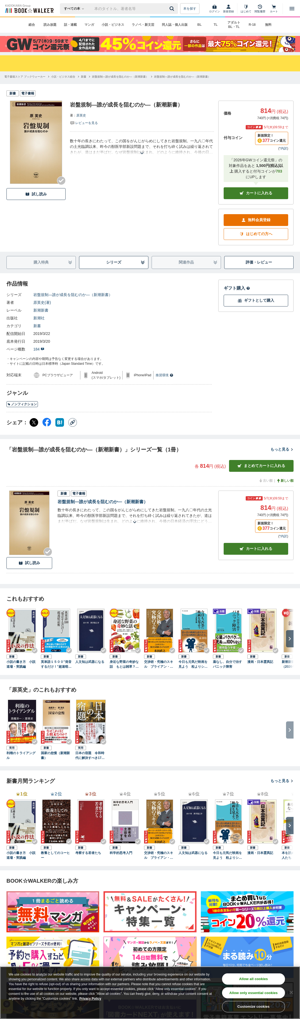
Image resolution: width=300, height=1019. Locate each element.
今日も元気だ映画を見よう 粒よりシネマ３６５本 (193, 664)
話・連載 (70, 25)
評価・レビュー (259, 262)
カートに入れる (256, 193)
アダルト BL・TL (233, 25)
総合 (31, 25)
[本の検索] (75, 8)
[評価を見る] (84, 122)
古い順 (266, 481)
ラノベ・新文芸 (143, 25)
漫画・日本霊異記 (260, 662)
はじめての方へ (256, 234)
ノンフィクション (22, 404)
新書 (37, 326)
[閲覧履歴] (260, 8)
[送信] (172, 8)
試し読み (36, 194)
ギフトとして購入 (256, 300)
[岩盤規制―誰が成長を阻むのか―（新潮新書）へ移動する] (120, 77)
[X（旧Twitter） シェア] (34, 422)
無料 (268, 25)
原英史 (81, 115)
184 (38, 349)
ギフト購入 (237, 288)
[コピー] (72, 422)
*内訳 (283, 148)
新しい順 (285, 481)
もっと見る (282, 449)
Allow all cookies (253, 979)
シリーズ (125, 262)
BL (199, 25)
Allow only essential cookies (253, 993)
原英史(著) (42, 302)
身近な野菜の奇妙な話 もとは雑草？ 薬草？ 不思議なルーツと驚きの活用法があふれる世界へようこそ (124, 664)
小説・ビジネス (113, 25)
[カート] (274, 8)
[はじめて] (246, 8)
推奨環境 (164, 375)
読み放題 (50, 25)
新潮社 (39, 318)
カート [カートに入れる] (256, 548)
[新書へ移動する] (83, 77)
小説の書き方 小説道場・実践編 (20, 664)
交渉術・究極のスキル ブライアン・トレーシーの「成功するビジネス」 (158, 664)
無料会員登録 (255, 220)
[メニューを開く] (292, 8)
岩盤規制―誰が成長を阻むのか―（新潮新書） (72, 295)
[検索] (172, 8)
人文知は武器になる (89, 662)
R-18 (252, 25)
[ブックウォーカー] (28, 8)
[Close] (291, 993)
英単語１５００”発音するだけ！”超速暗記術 (56, 664)
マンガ (89, 25)
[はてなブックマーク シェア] (60, 422)
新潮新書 (40, 310)
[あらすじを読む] (142, 146)
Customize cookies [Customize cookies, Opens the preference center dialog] (253, 1007)
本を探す (189, 8)
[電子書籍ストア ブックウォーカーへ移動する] (24, 77)
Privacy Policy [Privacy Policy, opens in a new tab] (90, 999)
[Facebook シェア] (47, 422)
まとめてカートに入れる (261, 465)
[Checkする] (61, 180)
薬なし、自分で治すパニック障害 (227, 664)
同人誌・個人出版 (175, 25)
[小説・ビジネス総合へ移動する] (63, 77)
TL (216, 25)
